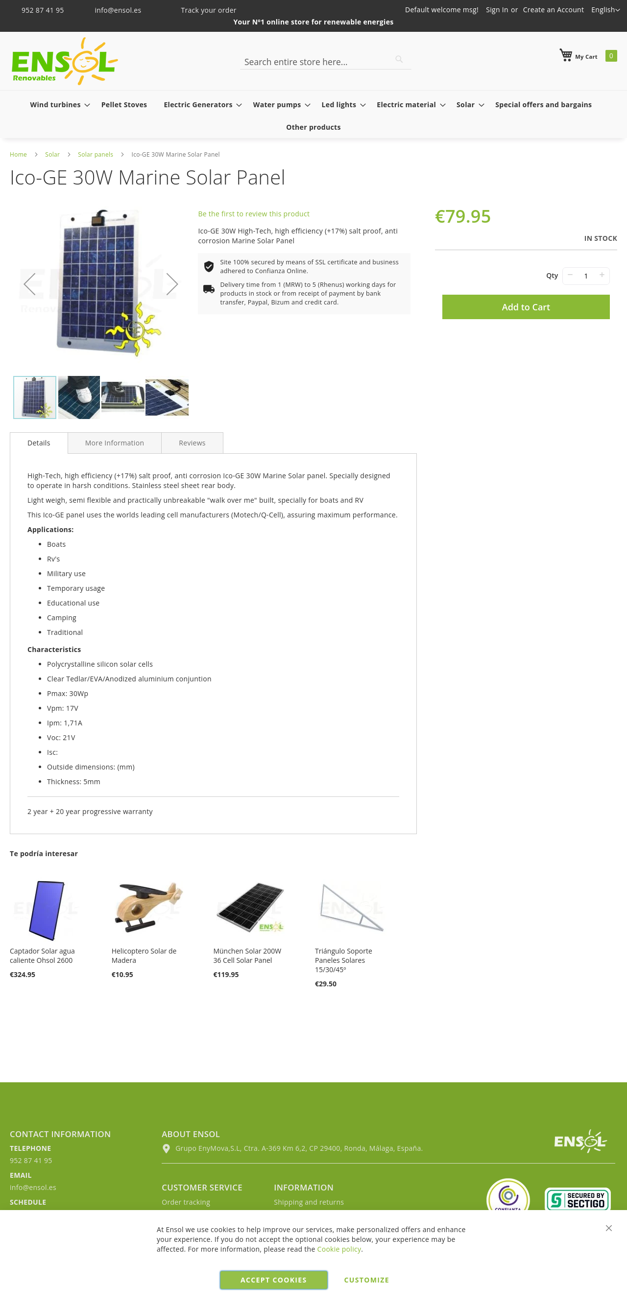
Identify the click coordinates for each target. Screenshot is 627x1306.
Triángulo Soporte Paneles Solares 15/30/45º (343, 960)
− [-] (570, 274)
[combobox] (325, 62)
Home (18, 154)
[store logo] (65, 61)
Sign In (497, 9)
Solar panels (95, 154)
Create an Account (553, 9)
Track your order (202, 10)
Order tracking (186, 1202)
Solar (52, 154)
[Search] (399, 59)
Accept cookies (274, 1279)
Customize (366, 1279)
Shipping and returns (309, 1202)
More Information (115, 442)
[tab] (39, 443)
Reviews (192, 442)
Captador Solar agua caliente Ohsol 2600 (42, 955)
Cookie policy (339, 1249)
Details (38, 442)
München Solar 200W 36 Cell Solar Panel (247, 955)
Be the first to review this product (254, 213)
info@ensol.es (112, 10)
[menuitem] (57, 104)
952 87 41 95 (38, 10)
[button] (605, 10)
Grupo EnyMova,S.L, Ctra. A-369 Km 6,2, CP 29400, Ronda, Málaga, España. (292, 1148)
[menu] (313, 115)
